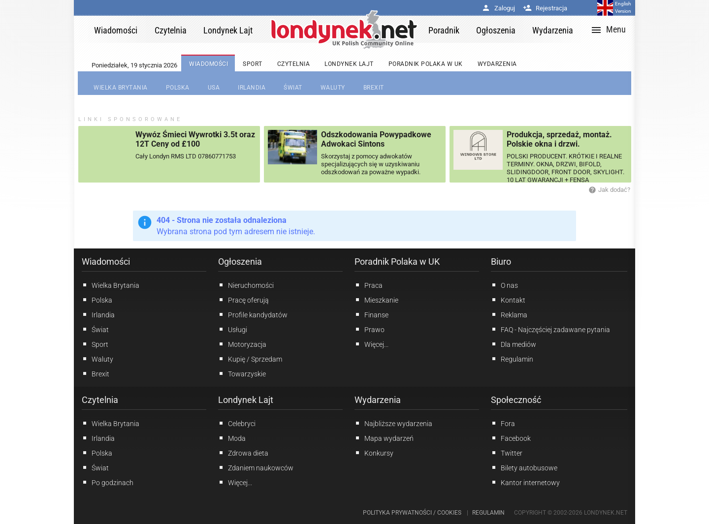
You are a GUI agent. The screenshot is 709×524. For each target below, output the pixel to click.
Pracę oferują (243, 299)
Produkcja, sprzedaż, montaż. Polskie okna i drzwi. (559, 139)
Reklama (509, 314)
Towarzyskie (242, 373)
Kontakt (508, 299)
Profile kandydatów (253, 314)
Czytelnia (100, 400)
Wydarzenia (377, 400)
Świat (95, 329)
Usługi (232, 329)
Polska (97, 299)
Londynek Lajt (245, 400)
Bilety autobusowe (524, 467)
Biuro (501, 261)
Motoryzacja (242, 344)
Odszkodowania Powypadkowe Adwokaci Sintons (376, 139)
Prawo (369, 329)
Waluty (97, 358)
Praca (368, 284)
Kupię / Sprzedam (250, 358)
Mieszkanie (376, 299)
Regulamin (512, 358)
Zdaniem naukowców (255, 467)
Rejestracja (545, 8)
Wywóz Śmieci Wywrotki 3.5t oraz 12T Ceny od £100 (195, 139)
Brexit (95, 373)
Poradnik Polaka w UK (397, 261)
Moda (232, 437)
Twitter (506, 452)
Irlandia (98, 314)
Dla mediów (513, 344)
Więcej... (235, 482)
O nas (504, 284)
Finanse (371, 314)
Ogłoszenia (240, 261)
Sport (95, 344)
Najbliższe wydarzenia (393, 423)
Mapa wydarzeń (384, 437)
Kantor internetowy (525, 482)
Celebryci (237, 423)
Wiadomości (106, 261)
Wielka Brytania (110, 284)
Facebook (511, 437)
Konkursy (373, 452)
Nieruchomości (246, 284)
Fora (503, 423)
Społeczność (516, 400)
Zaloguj (498, 8)
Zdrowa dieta (243, 452)
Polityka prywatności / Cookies (412, 512)
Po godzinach (107, 482)
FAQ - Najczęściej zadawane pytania (550, 329)
